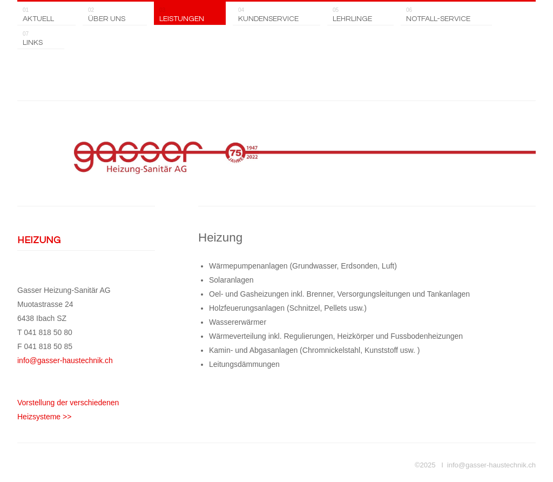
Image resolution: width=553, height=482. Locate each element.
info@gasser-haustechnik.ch (65, 360)
